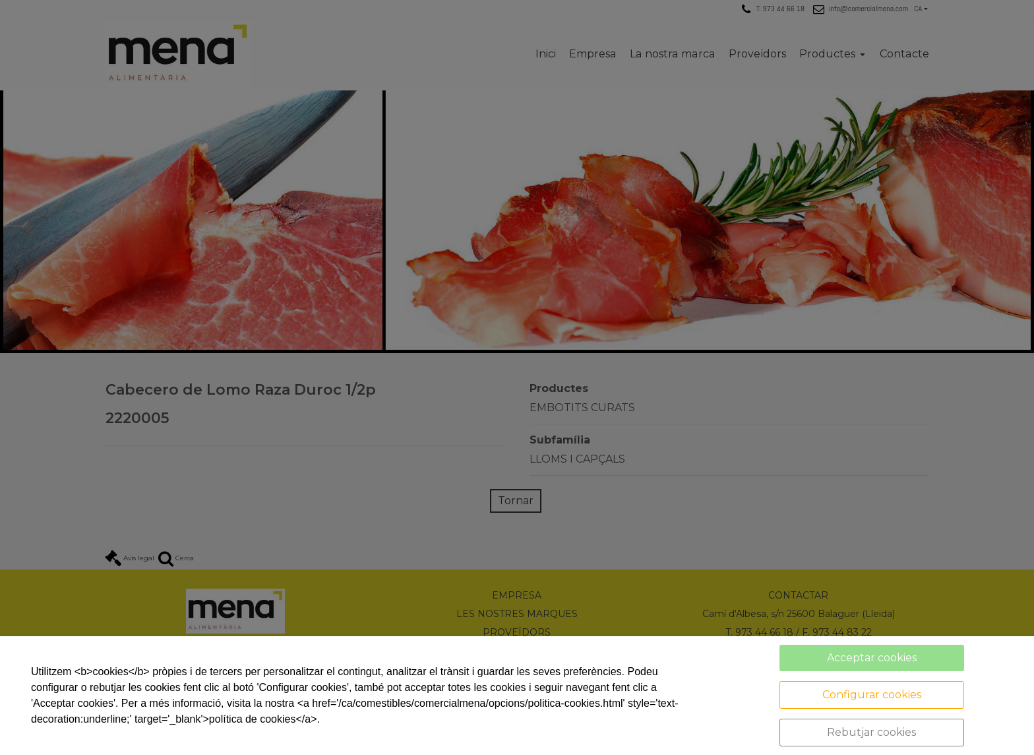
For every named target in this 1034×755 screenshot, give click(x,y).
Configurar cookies (871, 694)
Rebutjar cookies (871, 732)
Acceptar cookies (872, 657)
